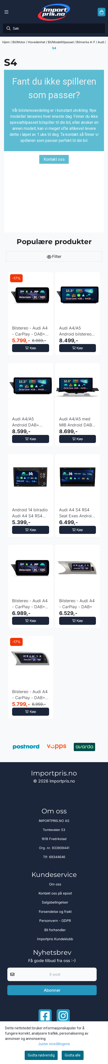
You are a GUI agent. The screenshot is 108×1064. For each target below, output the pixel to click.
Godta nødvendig (41, 1055)
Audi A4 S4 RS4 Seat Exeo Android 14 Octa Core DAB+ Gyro (77, 513)
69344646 (57, 857)
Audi (101, 42)
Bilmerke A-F (86, 42)
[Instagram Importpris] (63, 1015)
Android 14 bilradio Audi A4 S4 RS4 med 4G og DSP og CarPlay (30, 513)
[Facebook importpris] (45, 1015)
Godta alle (73, 1055)
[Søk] (54, 28)
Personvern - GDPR (55, 921)
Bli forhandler (55, 930)
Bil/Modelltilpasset (61, 42)
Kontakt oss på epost (55, 893)
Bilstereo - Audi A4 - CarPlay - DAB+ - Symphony (30, 604)
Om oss (55, 884)
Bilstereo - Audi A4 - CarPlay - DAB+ (77, 603)
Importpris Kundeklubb (55, 939)
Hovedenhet (37, 42)
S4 (54, 48)
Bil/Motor (19, 42)
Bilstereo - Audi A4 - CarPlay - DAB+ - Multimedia (30, 331)
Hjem (6, 42)
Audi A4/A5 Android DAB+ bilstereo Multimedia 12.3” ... (30, 422)
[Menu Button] (6, 12)
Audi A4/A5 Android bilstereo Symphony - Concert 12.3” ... (75, 331)
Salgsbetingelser (55, 902)
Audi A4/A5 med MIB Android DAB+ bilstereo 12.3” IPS (76, 422)
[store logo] (54, 12)
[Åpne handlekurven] (101, 12)
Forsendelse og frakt (55, 912)
